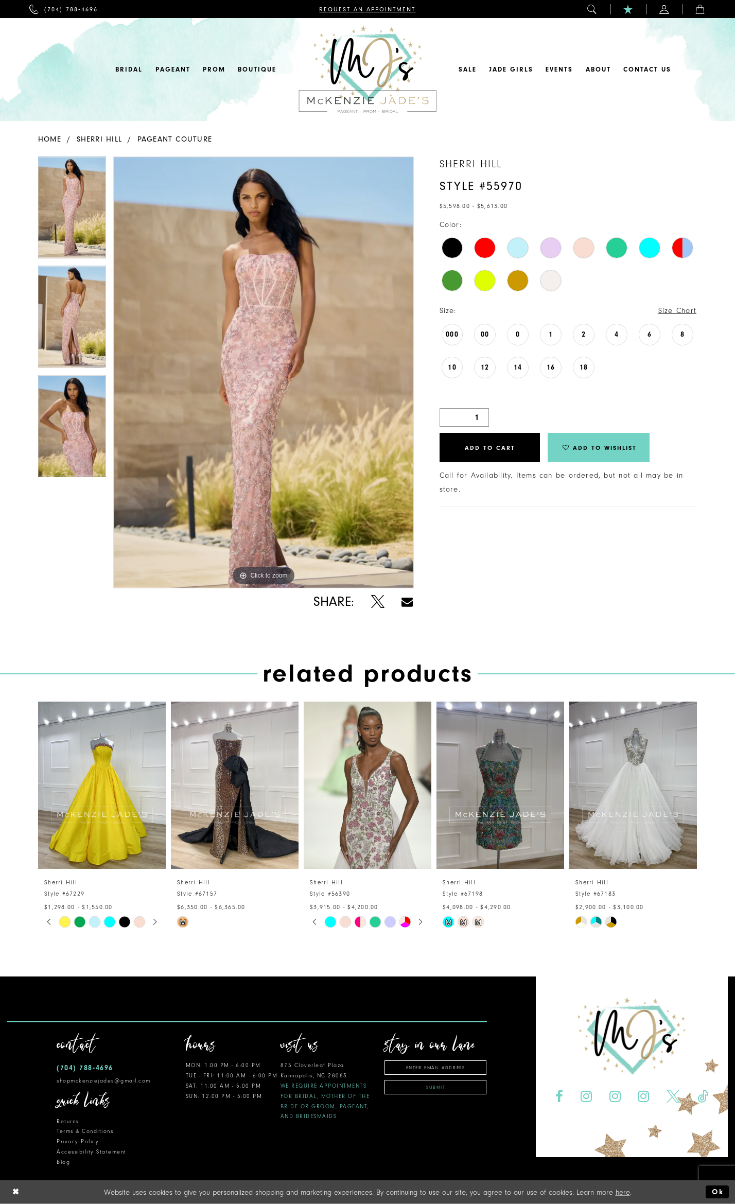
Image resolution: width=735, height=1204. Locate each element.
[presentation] (102, 785)
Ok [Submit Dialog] (718, 1192)
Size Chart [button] (677, 310)
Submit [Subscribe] (435, 1087)
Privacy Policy (78, 1141)
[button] (592, 9)
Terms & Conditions (85, 1131)
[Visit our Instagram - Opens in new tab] (586, 1096)
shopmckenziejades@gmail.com (104, 1080)
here (623, 1192)
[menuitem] (63, 9)
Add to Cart (490, 447)
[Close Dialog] (16, 1192)
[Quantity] (464, 417)
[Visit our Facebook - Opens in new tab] (559, 1096)
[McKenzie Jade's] (367, 69)
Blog (63, 1162)
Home (49, 139)
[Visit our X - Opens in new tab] (673, 1096)
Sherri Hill (99, 139)
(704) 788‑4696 (85, 1067)
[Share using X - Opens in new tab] (377, 602)
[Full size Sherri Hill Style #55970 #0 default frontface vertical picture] (263, 372)
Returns (68, 1121)
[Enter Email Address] (435, 1067)
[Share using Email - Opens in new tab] (407, 602)
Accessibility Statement (92, 1151)
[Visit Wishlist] (628, 9)
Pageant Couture (174, 139)
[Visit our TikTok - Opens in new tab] (703, 1096)
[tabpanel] (72, 211)
